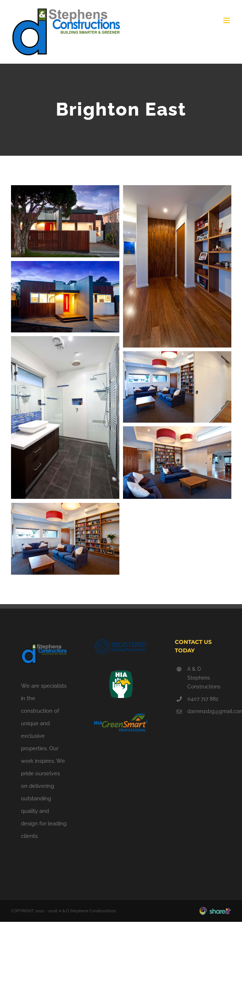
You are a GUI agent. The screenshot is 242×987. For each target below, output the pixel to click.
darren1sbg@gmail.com (204, 711)
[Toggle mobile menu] (227, 20)
